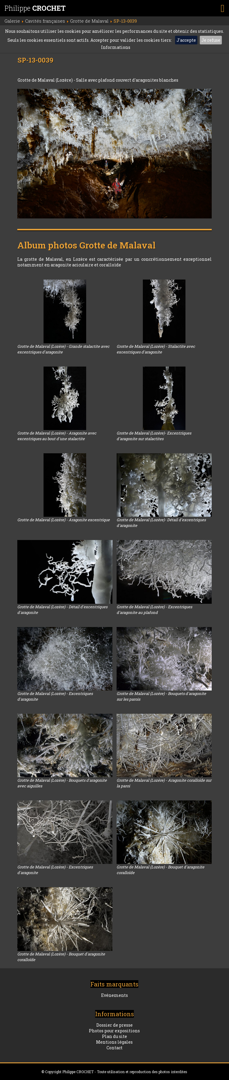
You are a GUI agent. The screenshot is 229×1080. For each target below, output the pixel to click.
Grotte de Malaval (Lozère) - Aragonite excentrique (63, 519)
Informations (115, 47)
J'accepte (186, 40)
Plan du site (114, 1036)
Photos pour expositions (114, 1031)
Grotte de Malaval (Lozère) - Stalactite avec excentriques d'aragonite (156, 349)
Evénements (114, 995)
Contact (114, 1047)
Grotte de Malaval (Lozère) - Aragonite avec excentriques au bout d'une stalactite (56, 435)
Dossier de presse (114, 1025)
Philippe (35, 8)
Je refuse (210, 40)
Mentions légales (114, 1042)
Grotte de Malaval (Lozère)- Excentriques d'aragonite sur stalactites (154, 435)
